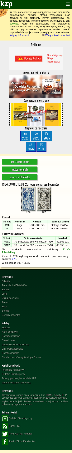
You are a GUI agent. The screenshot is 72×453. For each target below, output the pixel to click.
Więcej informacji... (20, 35)
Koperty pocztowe (11, 336)
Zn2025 (25, 135)
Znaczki (6, 327)
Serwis (5, 310)
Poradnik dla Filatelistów (14, 285)
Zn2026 (30, 146)
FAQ (4, 306)
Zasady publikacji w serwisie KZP (19, 378)
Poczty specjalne (10, 353)
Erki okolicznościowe (12, 348)
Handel (5, 289)
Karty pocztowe (10, 331)
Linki (4, 293)
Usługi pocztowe (10, 298)
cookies (14, 23)
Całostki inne (8, 340)
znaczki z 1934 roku (20, 177)
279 (14, 259)
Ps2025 (47, 135)
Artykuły (6, 281)
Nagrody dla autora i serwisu (16, 382)
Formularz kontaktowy (13, 369)
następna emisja (20, 169)
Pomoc (5, 302)
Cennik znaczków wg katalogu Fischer (21, 357)
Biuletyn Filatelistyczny (13, 374)
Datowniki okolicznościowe (15, 344)
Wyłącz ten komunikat (56, 35)
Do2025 (36, 135)
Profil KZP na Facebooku (18, 442)
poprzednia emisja (20, 162)
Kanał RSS (11, 426)
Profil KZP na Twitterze (17, 434)
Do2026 (41, 146)
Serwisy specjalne (11, 315)
